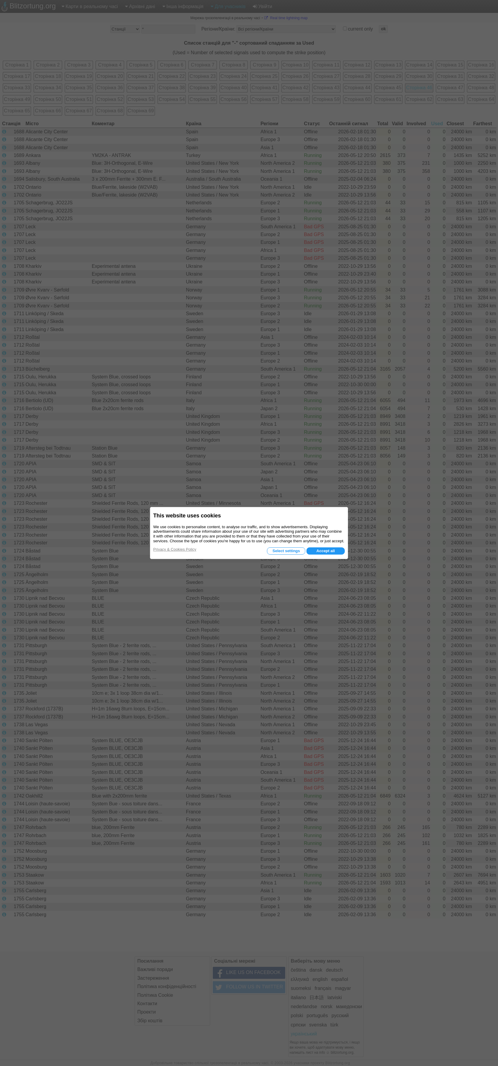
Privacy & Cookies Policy (174, 549)
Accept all (325, 551)
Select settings (286, 551)
